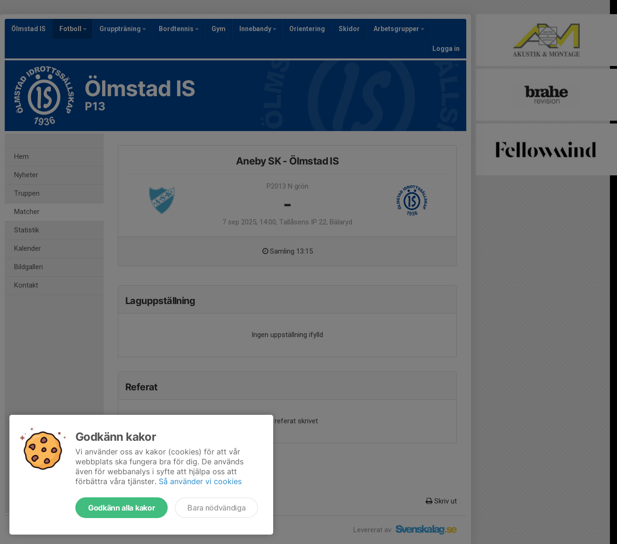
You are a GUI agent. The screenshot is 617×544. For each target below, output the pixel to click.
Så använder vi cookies (200, 481)
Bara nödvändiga (216, 507)
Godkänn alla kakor (121, 507)
